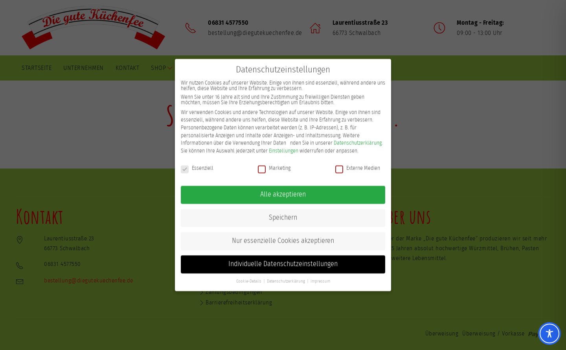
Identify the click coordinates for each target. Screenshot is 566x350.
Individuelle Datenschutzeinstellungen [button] (283, 258)
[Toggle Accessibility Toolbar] (549, 333)
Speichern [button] (283, 212)
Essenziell (197, 162)
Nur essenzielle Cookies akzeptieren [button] (283, 235)
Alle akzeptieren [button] (283, 188)
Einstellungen (283, 145)
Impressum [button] (320, 276)
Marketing (274, 162)
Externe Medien (357, 162)
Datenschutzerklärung (358, 137)
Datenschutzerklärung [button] (286, 276)
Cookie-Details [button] (248, 276)
